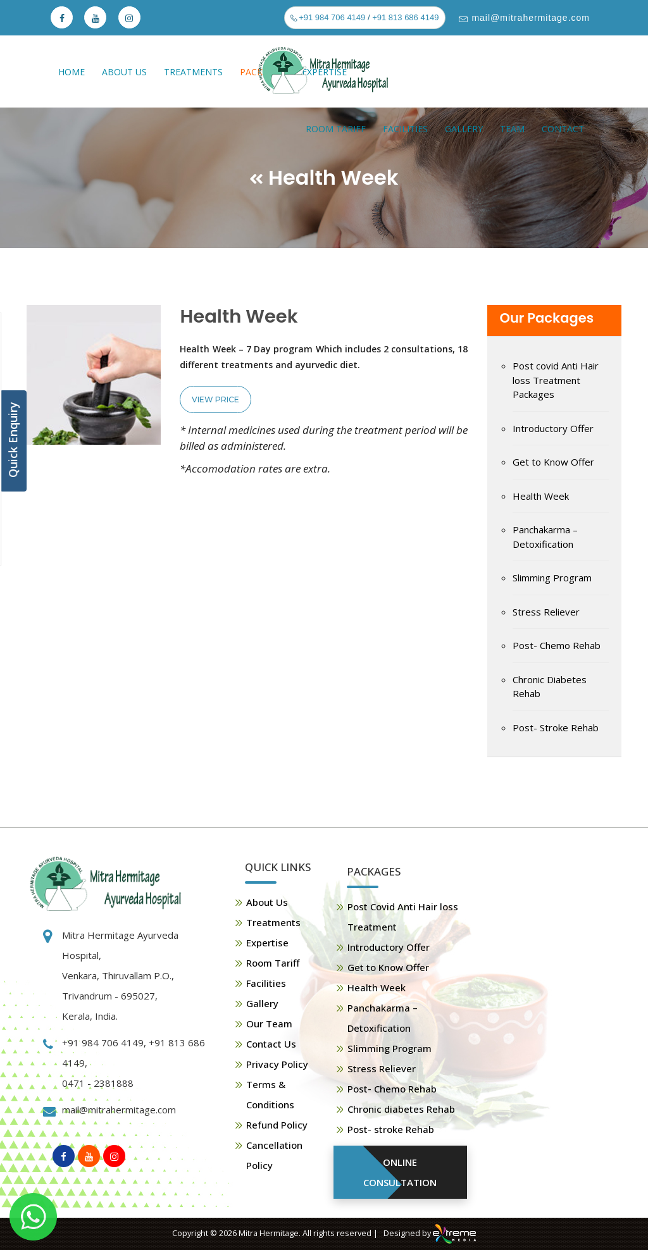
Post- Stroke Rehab (556, 727)
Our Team (269, 1023)
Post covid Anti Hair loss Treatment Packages (556, 379)
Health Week (541, 496)
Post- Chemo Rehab (557, 645)
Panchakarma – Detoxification (545, 536)
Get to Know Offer (553, 461)
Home (71, 72)
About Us (124, 72)
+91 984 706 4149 (331, 17)
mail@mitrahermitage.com (529, 18)
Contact (563, 129)
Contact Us (271, 1043)
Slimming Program (552, 577)
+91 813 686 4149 (405, 17)
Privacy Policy (277, 1064)
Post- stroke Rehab (390, 1129)
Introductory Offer (553, 428)
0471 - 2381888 (98, 1083)
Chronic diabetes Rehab (401, 1109)
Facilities (405, 129)
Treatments (193, 72)
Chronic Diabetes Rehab (550, 686)
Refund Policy (277, 1124)
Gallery (464, 129)
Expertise (267, 942)
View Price (215, 399)
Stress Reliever (546, 611)
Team (512, 129)
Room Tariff (336, 129)
